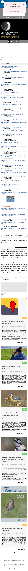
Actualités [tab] (3, 294)
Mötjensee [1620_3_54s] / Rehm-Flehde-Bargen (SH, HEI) (13, 97)
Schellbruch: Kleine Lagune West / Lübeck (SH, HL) (12, 114)
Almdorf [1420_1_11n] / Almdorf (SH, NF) (9, 142)
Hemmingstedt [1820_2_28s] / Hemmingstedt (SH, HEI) (12, 77)
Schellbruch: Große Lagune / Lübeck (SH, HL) (11, 108)
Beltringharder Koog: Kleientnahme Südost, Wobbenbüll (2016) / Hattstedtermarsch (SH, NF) (13, 204)
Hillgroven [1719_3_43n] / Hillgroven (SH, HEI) (11, 80)
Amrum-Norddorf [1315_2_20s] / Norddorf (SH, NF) (12, 165)
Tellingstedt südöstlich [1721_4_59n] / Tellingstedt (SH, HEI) (14, 101)
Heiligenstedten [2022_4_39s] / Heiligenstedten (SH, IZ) (12, 119)
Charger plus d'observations (14, 235)
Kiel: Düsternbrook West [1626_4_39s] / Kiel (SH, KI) (12, 130)
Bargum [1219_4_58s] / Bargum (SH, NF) (9, 184)
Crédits (23, 560)
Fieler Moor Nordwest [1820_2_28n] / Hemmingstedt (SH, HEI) (14, 71)
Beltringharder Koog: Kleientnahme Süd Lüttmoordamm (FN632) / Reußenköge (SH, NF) (13, 209)
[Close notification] (24, 4)
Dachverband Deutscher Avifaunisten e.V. (14, 565)
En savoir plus (19, 17)
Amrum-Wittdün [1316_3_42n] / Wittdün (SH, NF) (11, 168)
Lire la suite (21, 342)
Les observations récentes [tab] (6, 57)
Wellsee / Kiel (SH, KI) (5, 137)
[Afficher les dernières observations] (7, 59)
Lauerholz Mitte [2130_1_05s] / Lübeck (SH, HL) (11, 104)
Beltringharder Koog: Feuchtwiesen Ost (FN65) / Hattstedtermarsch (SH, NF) (11, 188)
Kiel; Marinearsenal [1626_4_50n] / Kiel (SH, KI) (11, 127)
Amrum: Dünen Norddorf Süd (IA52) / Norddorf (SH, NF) (13, 176)
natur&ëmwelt (11, 251)
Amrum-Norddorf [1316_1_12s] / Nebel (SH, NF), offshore (13, 160)
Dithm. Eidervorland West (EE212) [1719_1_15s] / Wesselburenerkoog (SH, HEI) (11, 67)
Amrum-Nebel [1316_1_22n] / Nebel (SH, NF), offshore (12, 151)
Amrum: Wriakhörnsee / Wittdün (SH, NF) (10, 180)
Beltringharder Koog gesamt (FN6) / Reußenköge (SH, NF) (13, 219)
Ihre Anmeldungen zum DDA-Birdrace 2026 (15, 379)
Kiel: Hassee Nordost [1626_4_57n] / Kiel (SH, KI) (11, 134)
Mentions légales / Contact (16, 560)
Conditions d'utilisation (7, 560)
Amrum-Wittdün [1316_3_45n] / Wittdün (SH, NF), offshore (13, 172)
